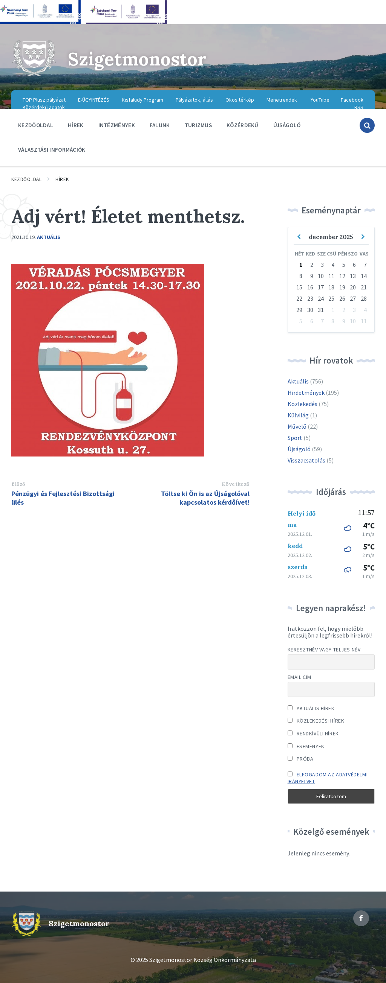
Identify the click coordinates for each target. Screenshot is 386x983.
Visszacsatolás (306, 460)
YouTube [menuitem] (320, 99)
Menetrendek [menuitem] (282, 99)
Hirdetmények (306, 392)
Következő (236, 484)
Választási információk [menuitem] (52, 149)
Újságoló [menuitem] (286, 125)
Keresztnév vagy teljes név (324, 649)
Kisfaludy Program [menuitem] (142, 99)
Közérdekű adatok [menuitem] (44, 107)
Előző (18, 484)
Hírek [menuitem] (76, 125)
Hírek (62, 179)
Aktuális (48, 237)
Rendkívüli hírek (313, 733)
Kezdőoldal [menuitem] (35, 125)
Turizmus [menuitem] (198, 125)
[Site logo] (34, 75)
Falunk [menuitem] (160, 125)
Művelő (297, 426)
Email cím (299, 677)
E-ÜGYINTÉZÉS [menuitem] (93, 99)
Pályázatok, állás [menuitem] (194, 99)
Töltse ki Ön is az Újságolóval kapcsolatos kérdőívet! (205, 498)
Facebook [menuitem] (352, 99)
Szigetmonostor (137, 58)
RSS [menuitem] (358, 107)
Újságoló (299, 449)
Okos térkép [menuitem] (239, 99)
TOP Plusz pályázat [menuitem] (44, 99)
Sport (295, 437)
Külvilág (298, 415)
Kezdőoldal (26, 179)
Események (306, 746)
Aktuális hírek (311, 708)
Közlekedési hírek (316, 720)
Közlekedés (302, 404)
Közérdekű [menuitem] (243, 125)
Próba (301, 758)
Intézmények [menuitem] (116, 125)
